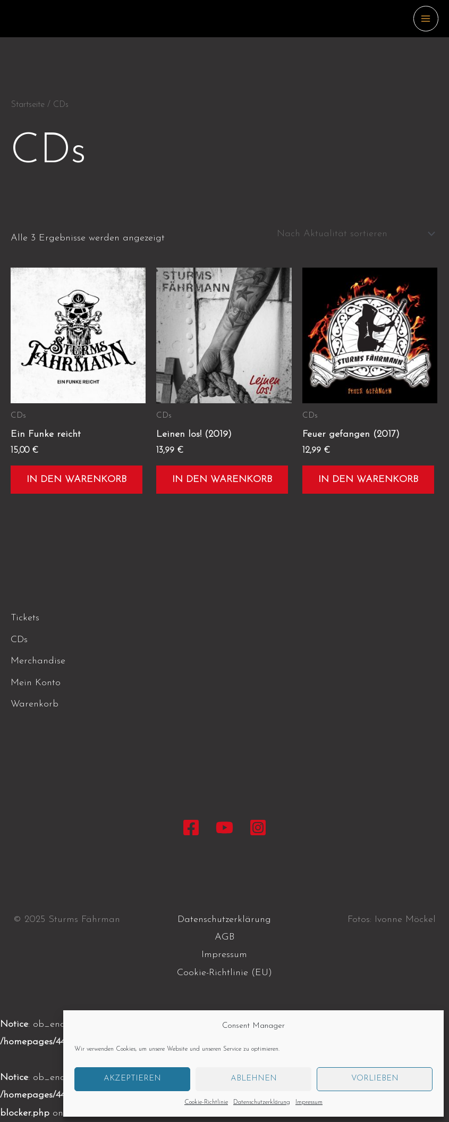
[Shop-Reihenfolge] (353, 234)
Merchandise (38, 661)
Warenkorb (34, 704)
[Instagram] (258, 827)
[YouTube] (224, 827)
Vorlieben (375, 1079)
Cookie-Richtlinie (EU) (224, 973)
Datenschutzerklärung (261, 1102)
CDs (19, 640)
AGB (224, 937)
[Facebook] (191, 827)
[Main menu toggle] (425, 18)
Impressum (309, 1102)
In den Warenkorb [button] (76, 480)
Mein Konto (36, 683)
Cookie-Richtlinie (206, 1102)
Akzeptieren (132, 1079)
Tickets (25, 618)
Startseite (28, 105)
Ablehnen (254, 1079)
